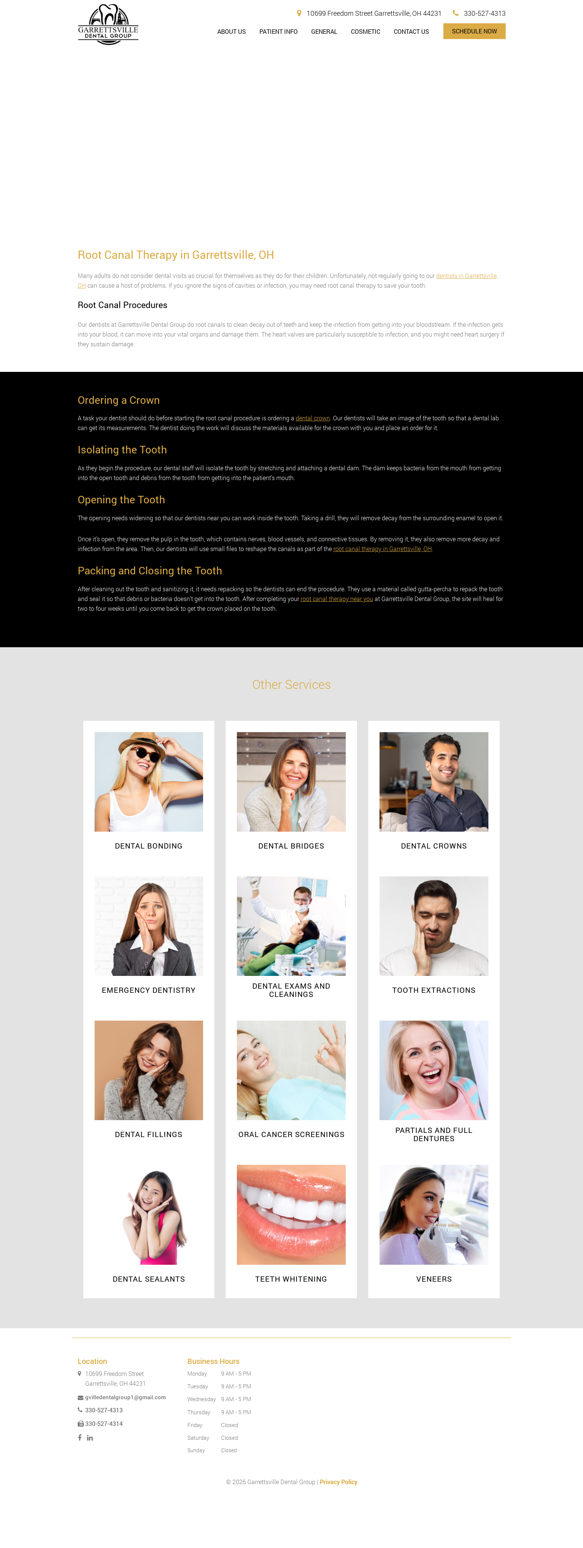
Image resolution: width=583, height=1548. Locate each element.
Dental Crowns (434, 895)
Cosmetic (365, 31)
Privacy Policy (338, 1532)
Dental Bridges (291, 895)
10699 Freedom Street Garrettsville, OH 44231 (369, 13)
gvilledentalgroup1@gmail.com (122, 1447)
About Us (231, 31)
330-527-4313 (479, 13)
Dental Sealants (149, 1329)
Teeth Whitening (291, 1329)
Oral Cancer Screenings (291, 1184)
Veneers (434, 1329)
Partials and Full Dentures (434, 1184)
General (324, 31)
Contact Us (411, 31)
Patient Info (278, 31)
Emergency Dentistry (149, 1040)
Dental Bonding (149, 895)
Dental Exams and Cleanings (291, 1039)
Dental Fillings (148, 1184)
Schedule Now (474, 31)
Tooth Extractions (434, 1040)
